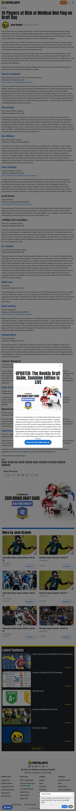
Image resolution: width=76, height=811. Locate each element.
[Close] (73, 794)
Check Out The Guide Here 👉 (38, 442)
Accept (64, 806)
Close (70, 806)
